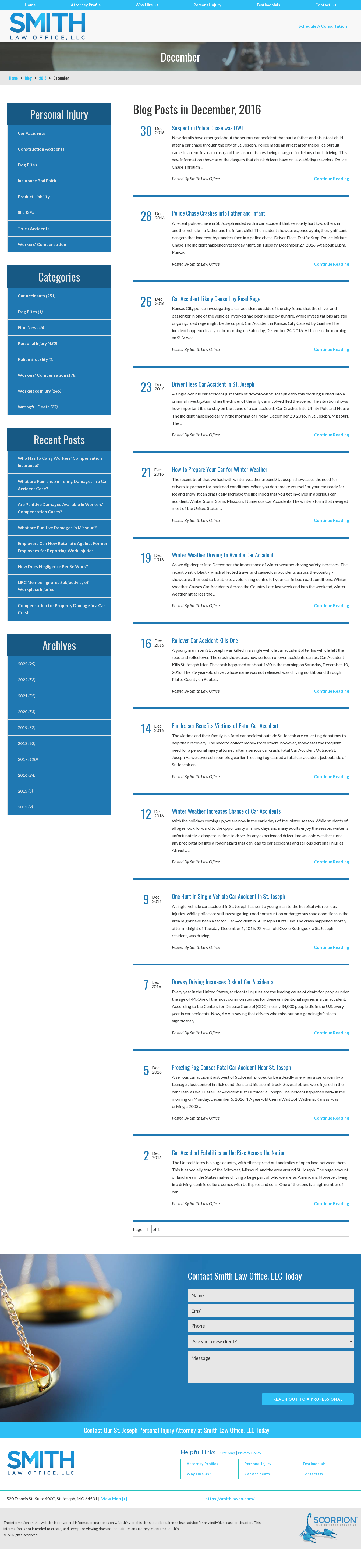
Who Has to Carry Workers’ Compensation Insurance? (61, 467)
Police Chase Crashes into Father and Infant (218, 213)
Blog (28, 78)
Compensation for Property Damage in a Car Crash (62, 624)
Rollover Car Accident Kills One (205, 640)
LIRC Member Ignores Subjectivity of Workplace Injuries (54, 600)
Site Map (227, 1453)
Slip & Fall (27, 214)
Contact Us (325, 5)
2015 (25, 808)
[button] (267, 1464)
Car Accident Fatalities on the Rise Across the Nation (228, 1152)
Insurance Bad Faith (37, 181)
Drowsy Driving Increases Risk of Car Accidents (223, 981)
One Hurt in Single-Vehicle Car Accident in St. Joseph (228, 896)
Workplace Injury (40, 395)
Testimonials (268, 5)
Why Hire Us (147, 5)
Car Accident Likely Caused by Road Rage (216, 298)
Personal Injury (207, 5)
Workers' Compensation (42, 246)
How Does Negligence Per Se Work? (53, 580)
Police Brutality (36, 363)
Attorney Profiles (202, 1464)
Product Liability (34, 198)
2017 (28, 776)
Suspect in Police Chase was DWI (207, 127)
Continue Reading (331, 178)
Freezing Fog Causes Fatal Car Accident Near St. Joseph (231, 1067)
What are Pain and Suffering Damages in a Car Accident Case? (59, 490)
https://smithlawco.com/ (231, 1498)
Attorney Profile (86, 5)
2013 (25, 825)
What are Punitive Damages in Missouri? (58, 533)
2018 (26, 760)
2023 (26, 679)
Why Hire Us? (199, 1474)
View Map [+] (114, 1498)
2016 (42, 78)
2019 (26, 744)
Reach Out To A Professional (307, 1399)
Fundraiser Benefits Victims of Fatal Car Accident (225, 725)
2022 (26, 695)
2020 (26, 728)
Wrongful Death (38, 411)
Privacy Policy (249, 1453)
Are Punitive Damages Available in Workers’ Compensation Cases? (61, 514)
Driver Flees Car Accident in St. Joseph (213, 384)
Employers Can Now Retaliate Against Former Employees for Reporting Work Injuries (57, 557)
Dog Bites (27, 165)
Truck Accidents (34, 230)
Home (30, 5)
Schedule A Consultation (321, 26)
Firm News (31, 330)
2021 (26, 711)
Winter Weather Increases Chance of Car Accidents (226, 811)
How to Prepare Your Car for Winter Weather (219, 469)
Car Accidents (32, 133)
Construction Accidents (41, 149)
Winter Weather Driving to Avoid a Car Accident (223, 554)
